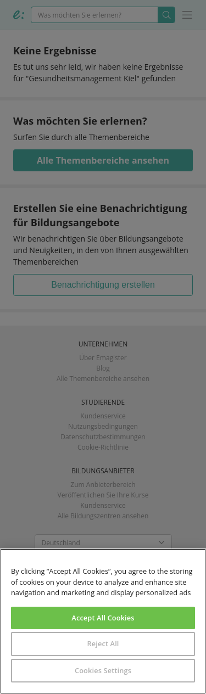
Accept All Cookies (102, 618)
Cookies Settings (103, 670)
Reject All (103, 643)
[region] (103, 621)
